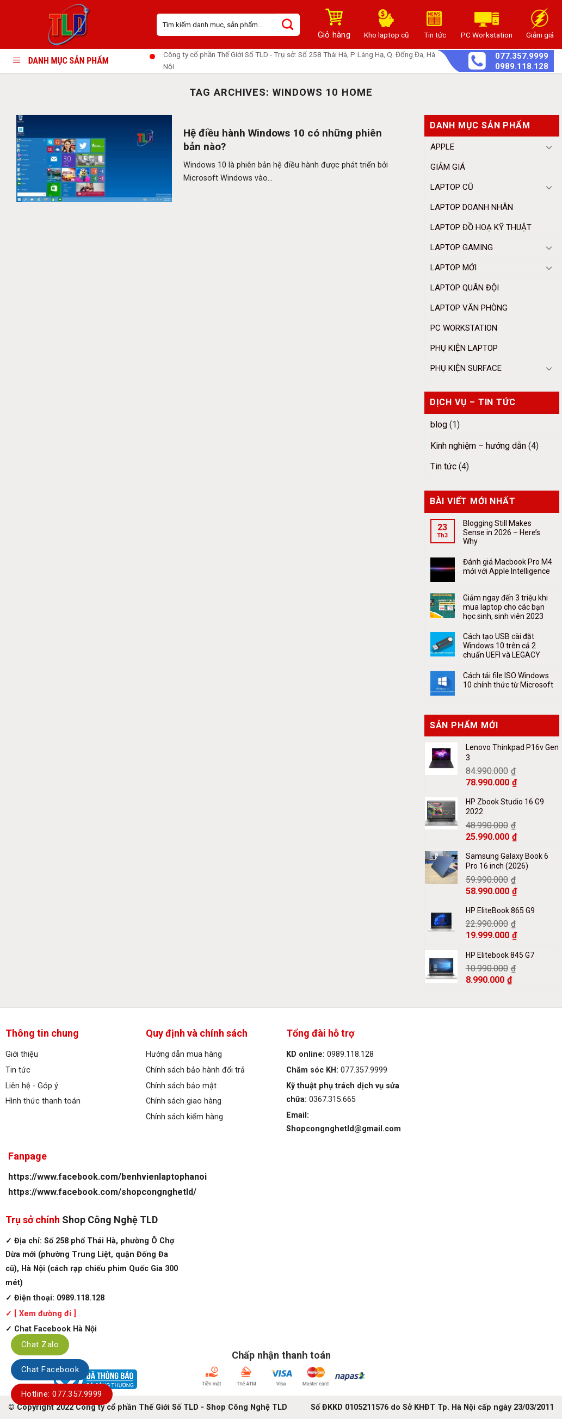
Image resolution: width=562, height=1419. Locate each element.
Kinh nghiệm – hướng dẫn (478, 446)
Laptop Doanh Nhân (471, 207)
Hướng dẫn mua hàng (184, 1054)
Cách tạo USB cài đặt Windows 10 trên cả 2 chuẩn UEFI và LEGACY (501, 645)
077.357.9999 (521, 56)
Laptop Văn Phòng (469, 308)
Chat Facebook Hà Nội (55, 1329)
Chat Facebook (50, 1369)
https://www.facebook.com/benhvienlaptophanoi (107, 1177)
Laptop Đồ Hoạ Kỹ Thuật (481, 227)
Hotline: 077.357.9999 (61, 1394)
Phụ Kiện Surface (466, 368)
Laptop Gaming (461, 247)
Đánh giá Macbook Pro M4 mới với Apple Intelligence (507, 566)
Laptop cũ (451, 187)
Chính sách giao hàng (183, 1101)
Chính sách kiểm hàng (184, 1116)
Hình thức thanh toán (43, 1101)
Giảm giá (447, 167)
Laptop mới (453, 267)
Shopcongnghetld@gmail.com (343, 1128)
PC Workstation (463, 328)
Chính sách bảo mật (181, 1085)
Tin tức (443, 466)
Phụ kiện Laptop (464, 348)
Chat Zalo (40, 1344)
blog (438, 424)
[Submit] (287, 25)
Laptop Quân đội (464, 288)
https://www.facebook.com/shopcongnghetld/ (102, 1192)
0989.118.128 (521, 67)
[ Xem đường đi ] (44, 1313)
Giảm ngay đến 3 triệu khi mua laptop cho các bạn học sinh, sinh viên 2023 (505, 607)
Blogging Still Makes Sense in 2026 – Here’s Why (501, 532)
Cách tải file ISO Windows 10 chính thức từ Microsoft (508, 680)
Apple (442, 147)
